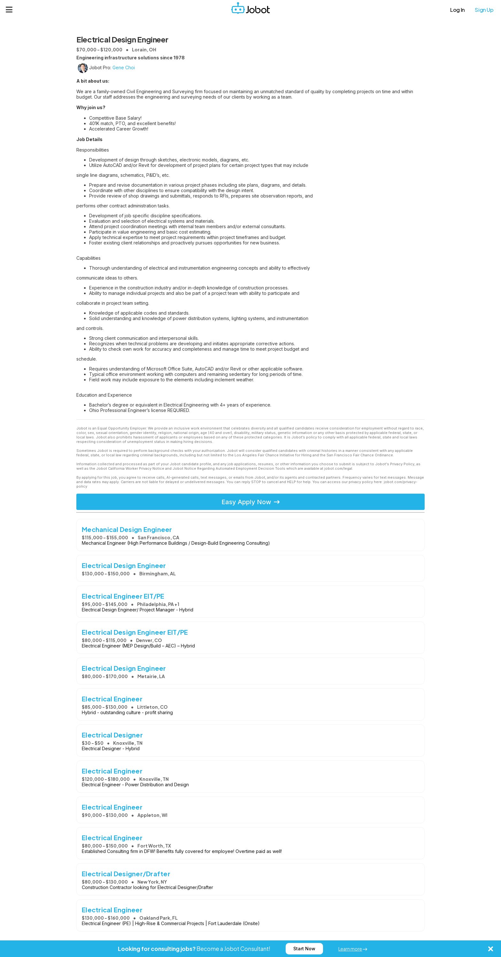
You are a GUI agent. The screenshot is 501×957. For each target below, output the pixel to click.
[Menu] (9, 9)
